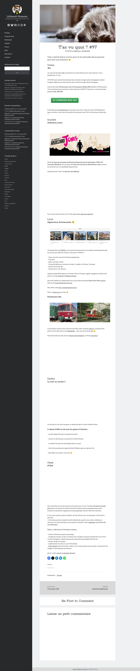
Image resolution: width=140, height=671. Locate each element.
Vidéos (6, 208)
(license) (72, 553)
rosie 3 (58, 553)
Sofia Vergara (52, 546)
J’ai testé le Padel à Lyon (100, 589)
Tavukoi (7, 43)
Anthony (7, 117)
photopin (66, 553)
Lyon (6, 180)
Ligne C (91, 328)
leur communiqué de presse (68, 287)
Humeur (7, 33)
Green (6, 173)
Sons (6, 201)
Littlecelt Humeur (17, 16)
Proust (6, 198)
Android (60, 276)
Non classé (7, 187)
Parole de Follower (9, 189)
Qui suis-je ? (8, 54)
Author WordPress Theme (80, 669)
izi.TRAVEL (62, 250)
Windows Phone (70, 276)
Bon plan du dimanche (10, 161)
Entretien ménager (9, 108)
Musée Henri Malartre (76, 335)
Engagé (6, 168)
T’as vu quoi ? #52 (21, 108)
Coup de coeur (9, 36)
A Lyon (6, 47)
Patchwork (8, 40)
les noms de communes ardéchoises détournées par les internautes (73, 162)
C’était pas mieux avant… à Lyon (17, 111)
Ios (56, 276)
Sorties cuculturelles (10, 203)
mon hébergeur (62, 110)
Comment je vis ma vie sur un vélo (13, 98)
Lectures (7, 177)
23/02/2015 (86, 51)
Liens (6, 50)
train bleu (94, 335)
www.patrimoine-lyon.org (63, 283)
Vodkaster (91, 522)
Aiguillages (71, 331)
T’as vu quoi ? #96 (53, 589)
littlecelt (7, 113)
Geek (6, 170)
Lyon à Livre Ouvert (10, 182)
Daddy (6, 166)
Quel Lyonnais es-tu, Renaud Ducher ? (14, 91)
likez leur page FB (87, 214)
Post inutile (7, 196)
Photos (6, 194)
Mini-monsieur (8, 184)
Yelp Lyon (56, 292)
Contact (7, 57)
